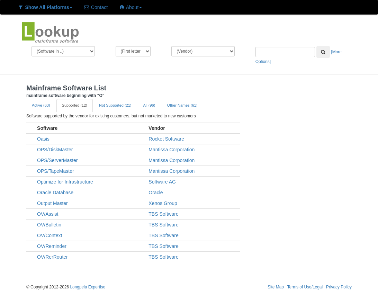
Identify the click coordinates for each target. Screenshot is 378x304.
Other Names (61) (182, 105)
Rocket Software (166, 139)
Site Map (276, 287)
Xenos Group (162, 203)
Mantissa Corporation (171, 149)
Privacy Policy (339, 287)
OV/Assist (47, 214)
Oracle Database (55, 192)
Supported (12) (74, 105)
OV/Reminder (51, 246)
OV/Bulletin (49, 224)
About (130, 7)
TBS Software (163, 214)
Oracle (155, 192)
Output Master (52, 203)
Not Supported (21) (115, 105)
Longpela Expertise (87, 287)
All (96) (149, 105)
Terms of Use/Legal (305, 287)
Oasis (43, 139)
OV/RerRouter (52, 257)
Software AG (162, 182)
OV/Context (49, 235)
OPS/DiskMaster (55, 149)
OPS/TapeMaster (55, 171)
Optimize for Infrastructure (65, 182)
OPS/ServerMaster (57, 160)
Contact (95, 7)
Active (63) (41, 105)
